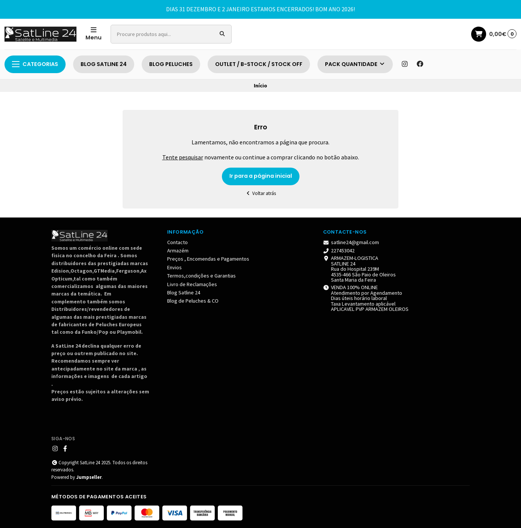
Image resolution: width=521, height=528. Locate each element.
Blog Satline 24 (183, 292)
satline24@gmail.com (351, 242)
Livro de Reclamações (192, 284)
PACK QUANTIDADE (355, 64)
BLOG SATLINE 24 (104, 64)
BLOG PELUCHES (171, 64)
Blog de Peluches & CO (193, 300)
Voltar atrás (260, 193)
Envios (174, 267)
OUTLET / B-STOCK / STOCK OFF (258, 64)
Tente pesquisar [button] (182, 157)
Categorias (35, 64)
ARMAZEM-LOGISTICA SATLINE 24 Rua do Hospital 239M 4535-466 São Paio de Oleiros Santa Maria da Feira (359, 268)
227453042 (339, 250)
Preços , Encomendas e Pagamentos (208, 258)
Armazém (178, 250)
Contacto (177, 242)
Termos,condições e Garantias (201, 275)
